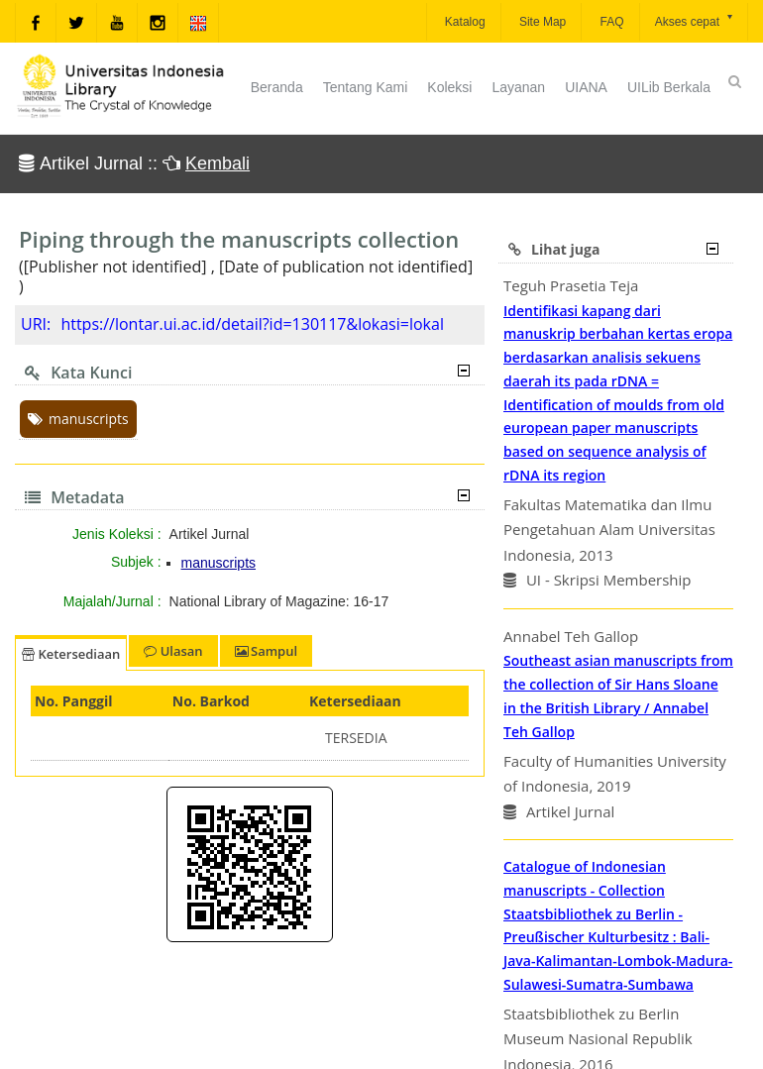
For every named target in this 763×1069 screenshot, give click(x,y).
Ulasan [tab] (173, 651)
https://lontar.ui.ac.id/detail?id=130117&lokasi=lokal (252, 324)
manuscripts (78, 418)
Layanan (518, 87)
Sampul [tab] (266, 651)
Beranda (277, 87)
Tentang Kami (365, 87)
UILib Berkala (668, 87)
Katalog (464, 22)
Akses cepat (695, 20)
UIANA (586, 87)
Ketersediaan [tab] (71, 654)
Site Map (541, 22)
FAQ (610, 22)
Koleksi (449, 87)
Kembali (217, 163)
